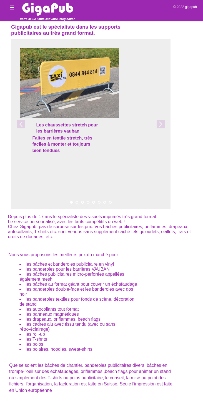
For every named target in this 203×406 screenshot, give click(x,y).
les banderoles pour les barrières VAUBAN (67, 269)
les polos (34, 344)
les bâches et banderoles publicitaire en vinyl (70, 264)
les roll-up (35, 334)
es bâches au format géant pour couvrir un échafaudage (82, 284)
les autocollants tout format (52, 309)
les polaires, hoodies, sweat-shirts (59, 349)
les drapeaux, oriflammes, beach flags (63, 319)
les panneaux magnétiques (53, 314)
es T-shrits (37, 339)
